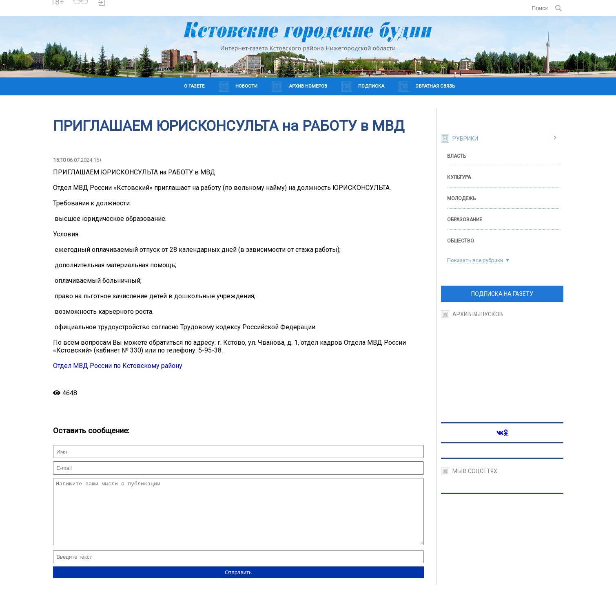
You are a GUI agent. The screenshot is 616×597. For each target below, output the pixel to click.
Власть (456, 156)
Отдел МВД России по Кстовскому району (117, 366)
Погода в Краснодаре (140, 12)
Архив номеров (308, 86)
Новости (246, 86)
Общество (460, 241)
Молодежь (461, 198)
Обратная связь (435, 86)
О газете (194, 86)
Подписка (371, 86)
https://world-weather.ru (140, 4)
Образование (464, 219)
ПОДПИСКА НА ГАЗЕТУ (502, 294)
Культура (459, 177)
